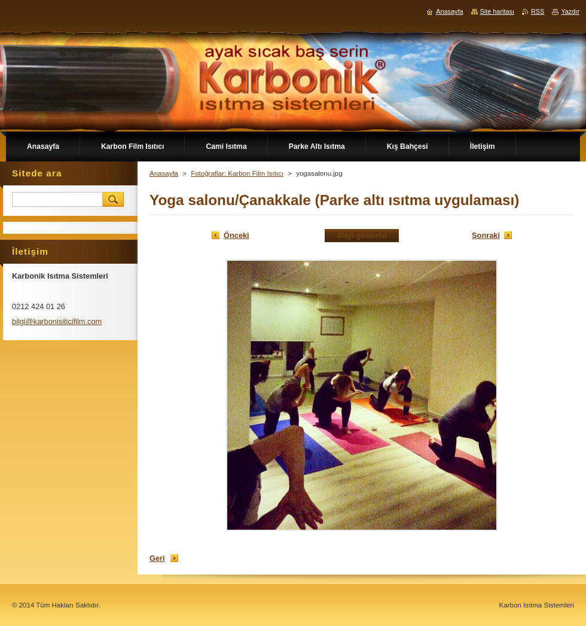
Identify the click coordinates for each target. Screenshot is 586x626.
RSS (537, 11)
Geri (157, 558)
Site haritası (497, 11)
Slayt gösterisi (361, 235)
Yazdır (570, 11)
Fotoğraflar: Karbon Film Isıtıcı (237, 173)
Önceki (236, 235)
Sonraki (486, 235)
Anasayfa (163, 173)
